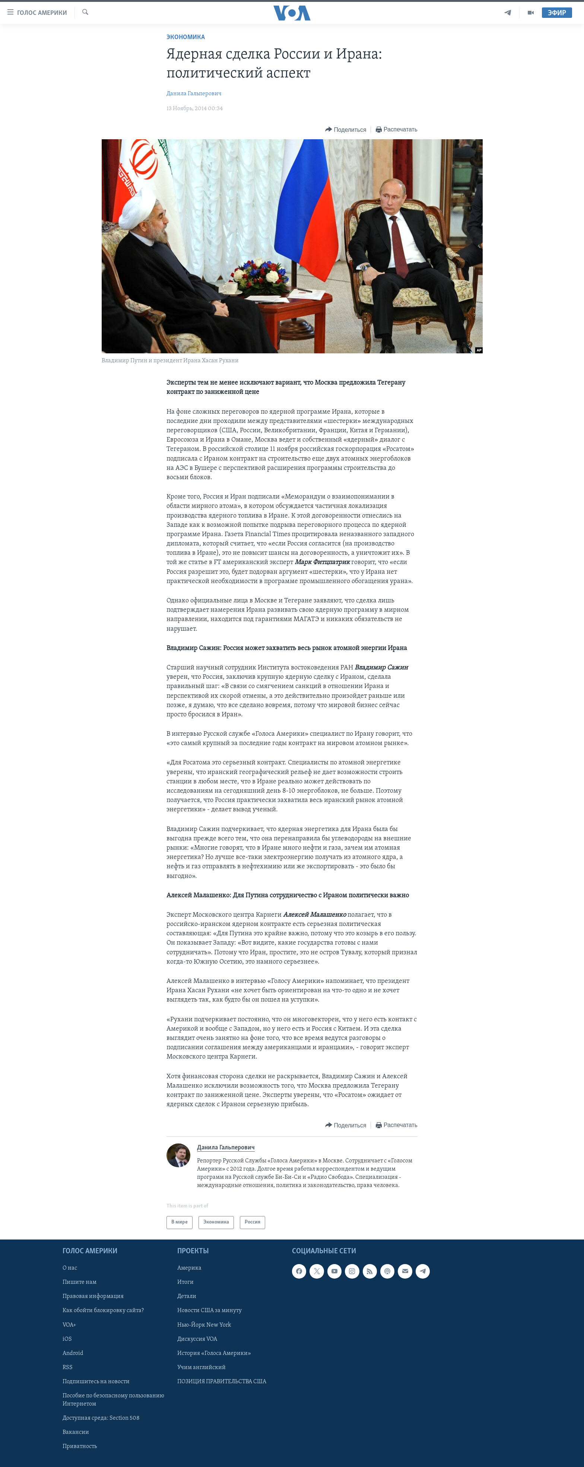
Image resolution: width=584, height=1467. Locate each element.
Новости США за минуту (209, 1311)
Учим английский (201, 1368)
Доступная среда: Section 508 (101, 1418)
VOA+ (69, 1325)
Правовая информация (93, 1296)
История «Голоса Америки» (214, 1353)
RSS (68, 1368)
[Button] (345, 130)
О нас (70, 1268)
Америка (189, 1268)
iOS (67, 1339)
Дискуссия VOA (197, 1339)
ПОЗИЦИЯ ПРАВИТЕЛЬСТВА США (221, 1382)
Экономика (185, 37)
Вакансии (76, 1432)
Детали (186, 1296)
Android (73, 1353)
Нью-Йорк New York (204, 1325)
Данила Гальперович (194, 94)
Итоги (185, 1282)
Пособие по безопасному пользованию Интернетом (113, 1400)
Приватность (80, 1447)
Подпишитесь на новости (96, 1382)
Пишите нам (79, 1282)
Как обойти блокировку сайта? (103, 1311)
